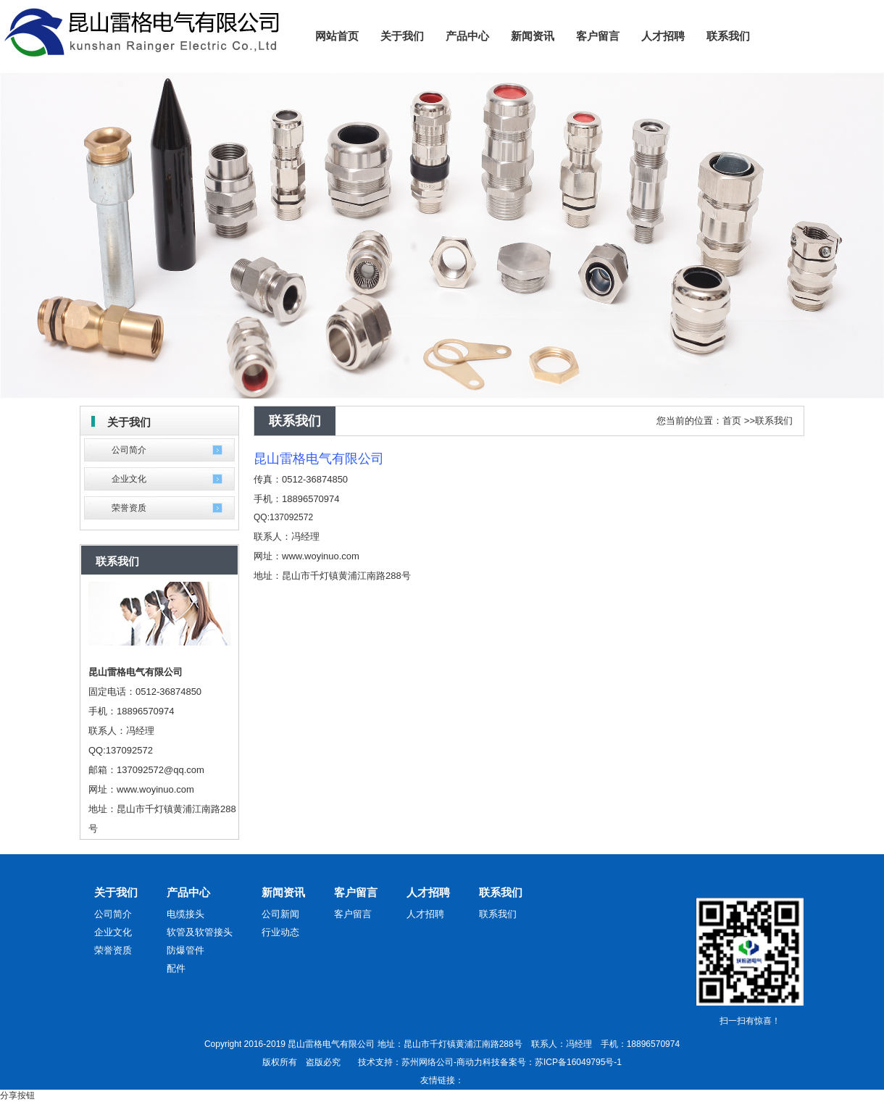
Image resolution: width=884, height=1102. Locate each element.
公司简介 (129, 450)
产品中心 (188, 892)
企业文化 (129, 479)
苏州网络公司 (427, 1062)
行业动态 (280, 932)
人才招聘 (428, 892)
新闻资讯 (283, 892)
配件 (176, 968)
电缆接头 (185, 914)
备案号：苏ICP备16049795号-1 (561, 1062)
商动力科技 (478, 1062)
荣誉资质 (129, 508)
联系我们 (774, 420)
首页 (731, 420)
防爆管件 (185, 950)
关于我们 (116, 892)
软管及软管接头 (200, 932)
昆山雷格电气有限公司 (319, 458)
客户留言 (356, 892)
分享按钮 (17, 1095)
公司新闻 (280, 914)
